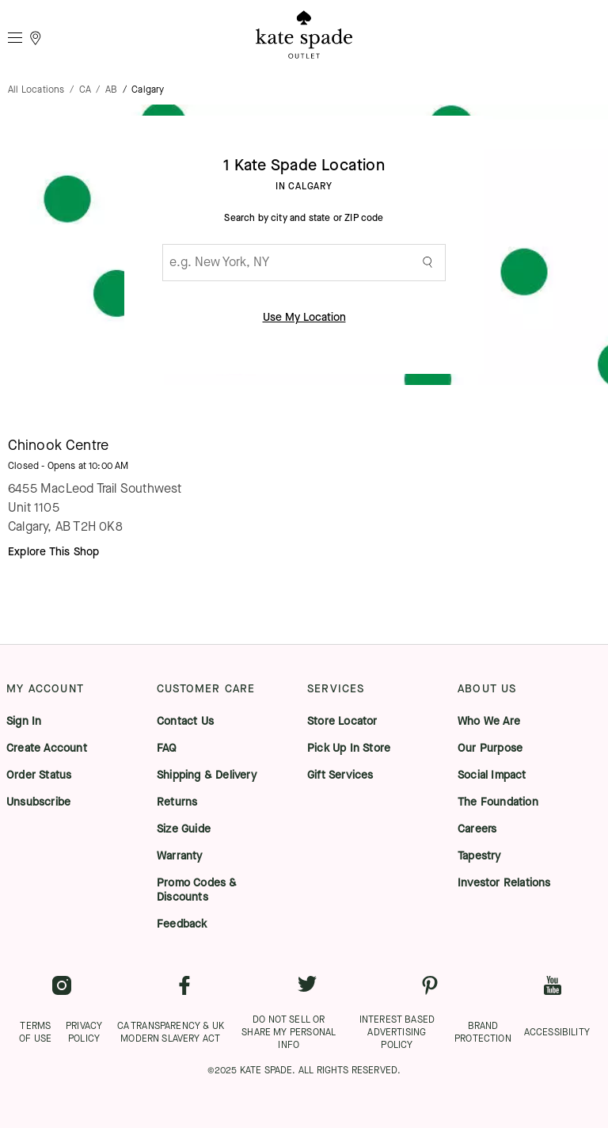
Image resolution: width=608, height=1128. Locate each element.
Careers (477, 829)
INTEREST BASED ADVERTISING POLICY (397, 1032)
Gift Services (340, 775)
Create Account (46, 748)
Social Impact (492, 775)
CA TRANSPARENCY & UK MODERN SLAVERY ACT (170, 1032)
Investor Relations (504, 883)
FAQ (167, 748)
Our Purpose (490, 748)
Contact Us (185, 722)
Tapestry (479, 856)
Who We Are (489, 722)
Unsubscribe (38, 802)
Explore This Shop (53, 551)
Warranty (180, 856)
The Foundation (498, 802)
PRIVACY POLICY (84, 1032)
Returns (177, 802)
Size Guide (184, 829)
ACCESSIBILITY (557, 1032)
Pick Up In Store (348, 748)
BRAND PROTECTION (482, 1032)
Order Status (38, 775)
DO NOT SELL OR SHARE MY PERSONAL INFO (288, 1032)
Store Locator (342, 722)
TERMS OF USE (35, 1032)
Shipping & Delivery (206, 775)
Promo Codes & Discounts (197, 890)
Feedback (182, 924)
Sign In (23, 722)
